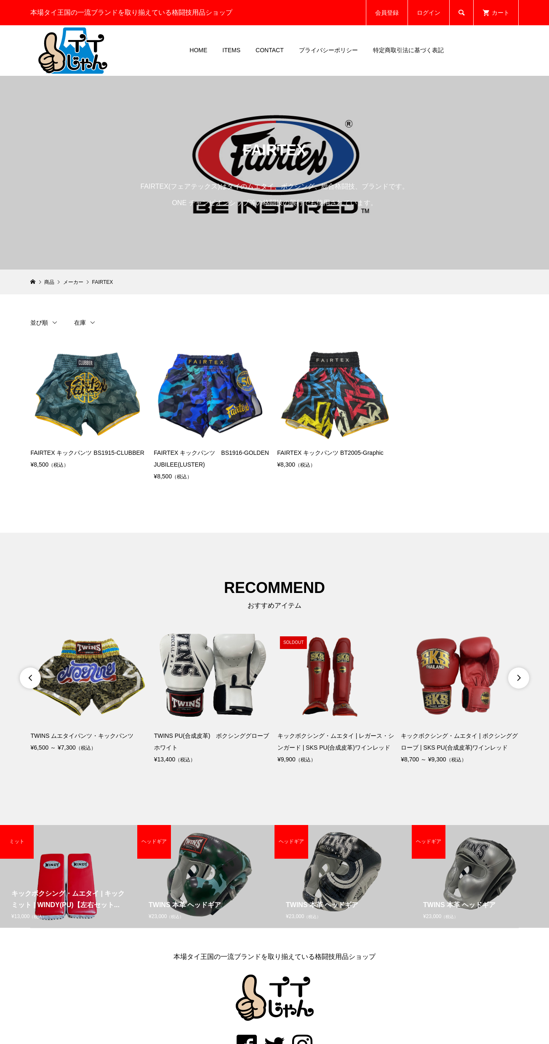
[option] (89, 693)
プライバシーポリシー (328, 50)
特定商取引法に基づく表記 (408, 50)
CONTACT (270, 50)
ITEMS (231, 50)
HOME (198, 50)
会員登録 (387, 12)
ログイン (428, 12)
